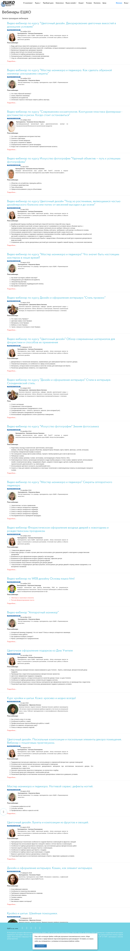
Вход (126, 3)
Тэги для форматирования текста (22, 600)
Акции (81, 3)
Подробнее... (11, 61)
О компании (28, 3)
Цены (104, 3)
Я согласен (40, 946)
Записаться (60, 3)
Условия (89, 3)
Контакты (97, 3)
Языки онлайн (71, 3)
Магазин (119, 3)
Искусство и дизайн (14, 30)
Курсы (38, 3)
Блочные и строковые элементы (22, 598)
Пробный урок (48, 3)
